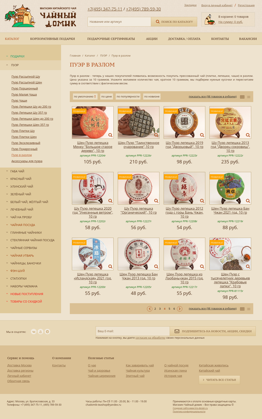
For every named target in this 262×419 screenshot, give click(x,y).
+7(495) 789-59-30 (143, 9)
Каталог (90, 55)
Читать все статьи (221, 380)
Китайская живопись (213, 365)
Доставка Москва (19, 365)
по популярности (128, 96)
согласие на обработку (150, 337)
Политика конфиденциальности (189, 411)
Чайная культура (138, 370)
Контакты (59, 365)
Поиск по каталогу (174, 21)
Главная (75, 55)
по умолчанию (83, 96)
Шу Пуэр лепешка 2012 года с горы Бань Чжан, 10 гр (184, 212)
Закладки (190, 5)
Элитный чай (135, 376)
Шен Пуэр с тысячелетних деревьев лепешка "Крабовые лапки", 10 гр (230, 280)
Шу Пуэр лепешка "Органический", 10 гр (138, 210)
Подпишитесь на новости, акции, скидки (213, 331)
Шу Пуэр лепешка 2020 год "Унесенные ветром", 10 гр (93, 212)
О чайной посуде (176, 365)
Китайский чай (209, 370)
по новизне (151, 96)
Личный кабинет (19, 376)
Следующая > (179, 309)
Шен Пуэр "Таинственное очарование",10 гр (138, 144)
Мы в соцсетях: (16, 332)
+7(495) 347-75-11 (105, 9)
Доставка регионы (20, 370)
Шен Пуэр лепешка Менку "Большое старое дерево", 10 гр (92, 146)
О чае (92, 365)
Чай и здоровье (99, 370)
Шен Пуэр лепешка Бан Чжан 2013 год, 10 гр (139, 276)
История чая (173, 376)
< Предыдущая (149, 309)
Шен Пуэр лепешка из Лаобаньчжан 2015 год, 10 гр (184, 278)
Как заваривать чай (140, 365)
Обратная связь (18, 381)
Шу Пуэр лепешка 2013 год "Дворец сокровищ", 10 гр (230, 146)
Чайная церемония (101, 376)
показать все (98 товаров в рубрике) (213, 96)
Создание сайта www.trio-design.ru (190, 408)
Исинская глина (175, 370)
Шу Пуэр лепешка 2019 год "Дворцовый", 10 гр (184, 144)
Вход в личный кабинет (217, 5)
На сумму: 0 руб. (230, 22)
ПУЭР (103, 55)
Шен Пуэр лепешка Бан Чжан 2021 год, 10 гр (230, 210)
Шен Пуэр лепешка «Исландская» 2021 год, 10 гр (93, 278)
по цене (106, 96)
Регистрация (246, 5)
